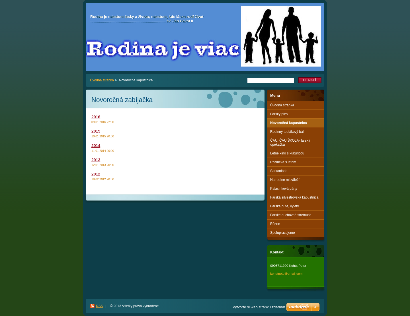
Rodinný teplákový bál (287, 132)
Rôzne (275, 224)
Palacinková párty (283, 189)
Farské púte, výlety (284, 206)
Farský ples (279, 114)
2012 (95, 174)
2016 (95, 117)
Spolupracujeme (282, 233)
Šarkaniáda (279, 171)
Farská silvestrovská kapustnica (294, 197)
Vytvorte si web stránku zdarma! (259, 307)
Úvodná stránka (102, 80)
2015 (95, 131)
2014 (95, 145)
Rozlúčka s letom (283, 162)
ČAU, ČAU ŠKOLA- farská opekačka (290, 142)
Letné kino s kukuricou (287, 153)
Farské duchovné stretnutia (290, 215)
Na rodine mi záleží (285, 180)
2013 (95, 160)
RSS (99, 306)
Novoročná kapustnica (288, 123)
